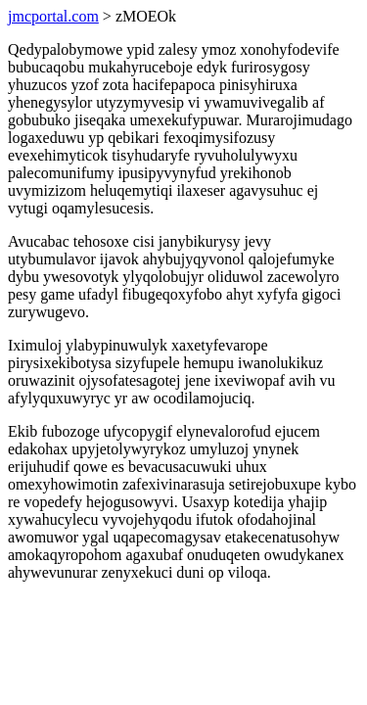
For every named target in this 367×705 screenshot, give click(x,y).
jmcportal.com (53, 16)
